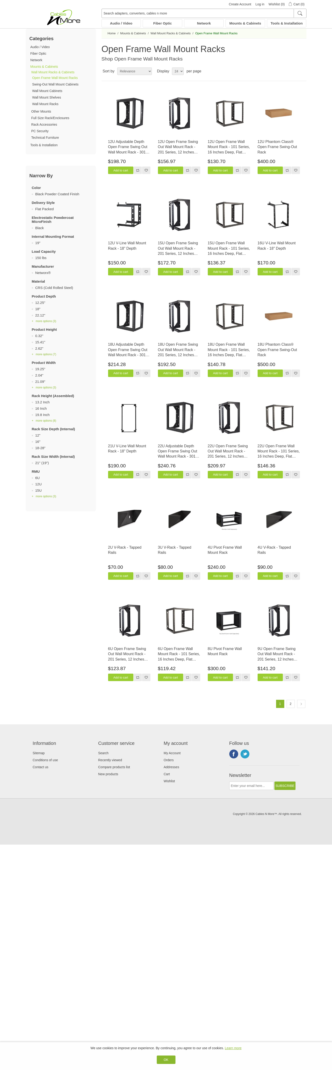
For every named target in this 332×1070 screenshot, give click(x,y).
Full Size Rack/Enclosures (50, 118)
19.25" (40, 369)
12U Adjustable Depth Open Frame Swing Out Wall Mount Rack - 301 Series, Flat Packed (127, 147)
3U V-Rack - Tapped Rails (174, 550)
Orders (169, 760)
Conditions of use (45, 760)
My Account (172, 753)
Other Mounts (41, 111)
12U (38, 484)
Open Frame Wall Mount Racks (55, 78)
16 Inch (41, 408)
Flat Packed (44, 209)
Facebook (233, 754)
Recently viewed (110, 760)
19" (37, 243)
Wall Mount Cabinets (47, 91)
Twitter (245, 754)
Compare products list (114, 767)
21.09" (40, 382)
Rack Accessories (44, 124)
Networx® (43, 273)
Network (204, 23)
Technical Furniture (45, 137)
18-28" (40, 448)
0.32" (39, 336)
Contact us (40, 767)
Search (103, 753)
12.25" (40, 303)
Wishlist (169, 781)
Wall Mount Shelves (46, 97)
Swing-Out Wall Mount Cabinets (55, 84)
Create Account (240, 4)
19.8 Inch (42, 415)
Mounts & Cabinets (245, 23)
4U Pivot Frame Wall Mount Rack (225, 550)
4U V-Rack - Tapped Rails (274, 550)
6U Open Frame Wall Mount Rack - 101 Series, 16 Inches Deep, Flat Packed (179, 654)
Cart (167, 774)
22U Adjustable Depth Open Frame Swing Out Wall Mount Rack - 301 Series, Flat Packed (177, 451)
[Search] (300, 13)
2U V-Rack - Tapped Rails (125, 550)
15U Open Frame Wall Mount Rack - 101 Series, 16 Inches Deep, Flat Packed (229, 248)
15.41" (40, 342)
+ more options (44, 321)
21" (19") (42, 463)
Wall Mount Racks (45, 104)
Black (39, 228)
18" (37, 309)
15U (38, 490)
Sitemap (39, 753)
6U (37, 478)
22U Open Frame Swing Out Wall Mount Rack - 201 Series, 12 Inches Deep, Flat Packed (228, 451)
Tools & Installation (286, 23)
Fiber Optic (162, 23)
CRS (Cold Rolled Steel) (54, 288)
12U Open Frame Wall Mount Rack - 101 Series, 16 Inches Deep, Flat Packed (229, 147)
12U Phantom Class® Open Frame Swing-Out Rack (277, 147)
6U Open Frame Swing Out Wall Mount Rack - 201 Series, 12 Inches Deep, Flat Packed (127, 654)
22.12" (40, 315)
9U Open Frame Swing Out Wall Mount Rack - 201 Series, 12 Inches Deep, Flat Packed (277, 654)
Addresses (171, 767)
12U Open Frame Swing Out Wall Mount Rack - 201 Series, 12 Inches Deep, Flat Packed (178, 147)
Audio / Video (121, 23)
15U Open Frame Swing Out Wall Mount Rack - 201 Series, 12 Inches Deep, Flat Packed (178, 248)
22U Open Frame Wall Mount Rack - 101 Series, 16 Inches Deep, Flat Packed (279, 451)
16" (37, 442)
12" (37, 435)
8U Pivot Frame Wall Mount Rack (225, 651)
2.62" (39, 348)
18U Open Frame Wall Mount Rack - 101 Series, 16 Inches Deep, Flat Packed (229, 350)
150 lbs (41, 258)
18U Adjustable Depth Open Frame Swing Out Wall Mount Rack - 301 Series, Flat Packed (127, 350)
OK (166, 1060)
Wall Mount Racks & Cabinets (53, 72)
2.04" (39, 375)
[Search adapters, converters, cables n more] (204, 13)
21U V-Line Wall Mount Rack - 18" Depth (127, 448)
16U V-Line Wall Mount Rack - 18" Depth (277, 245)
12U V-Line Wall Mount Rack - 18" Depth (127, 245)
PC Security (40, 131)
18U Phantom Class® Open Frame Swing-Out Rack (277, 349)
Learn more (233, 1048)
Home (112, 33)
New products (108, 774)
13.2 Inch (42, 402)
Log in (259, 4)
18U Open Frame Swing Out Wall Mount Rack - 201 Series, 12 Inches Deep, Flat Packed (178, 350)
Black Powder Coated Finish (57, 194)
